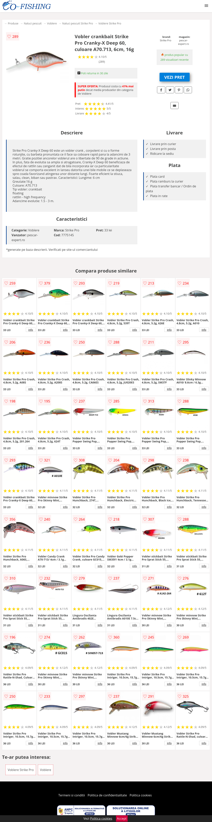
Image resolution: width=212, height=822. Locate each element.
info (30, 329)
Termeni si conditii (71, 795)
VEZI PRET (174, 77)
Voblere (52, 23)
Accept (122, 818)
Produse (13, 23)
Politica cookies (141, 795)
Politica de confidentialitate (107, 795)
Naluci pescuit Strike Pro (77, 23)
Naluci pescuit (33, 23)
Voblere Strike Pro (109, 23)
